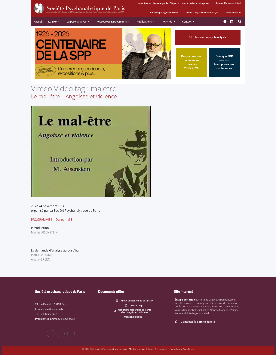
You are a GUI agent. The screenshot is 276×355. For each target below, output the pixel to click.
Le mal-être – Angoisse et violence (74, 96)
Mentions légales (137, 348)
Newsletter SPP (233, 12)
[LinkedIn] (71, 333)
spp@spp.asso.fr (53, 308)
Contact (188, 21)
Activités (168, 21)
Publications (146, 21)
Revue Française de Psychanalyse (202, 12)
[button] (240, 22)
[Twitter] (61, 333)
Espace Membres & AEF (228, 3)
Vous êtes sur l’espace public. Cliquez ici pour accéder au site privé (173, 3)
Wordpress (188, 348)
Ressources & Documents (113, 21)
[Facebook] (50, 333)
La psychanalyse (78, 21)
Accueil (38, 21)
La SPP (54, 21)
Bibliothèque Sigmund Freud (164, 12)
